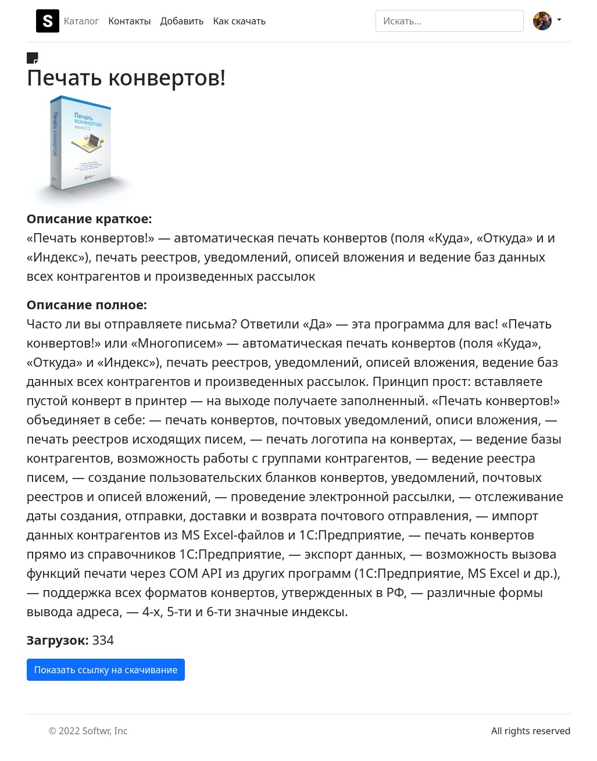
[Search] (450, 21)
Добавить (182, 21)
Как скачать (239, 21)
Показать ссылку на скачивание (106, 669)
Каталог (81, 21)
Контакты (129, 21)
